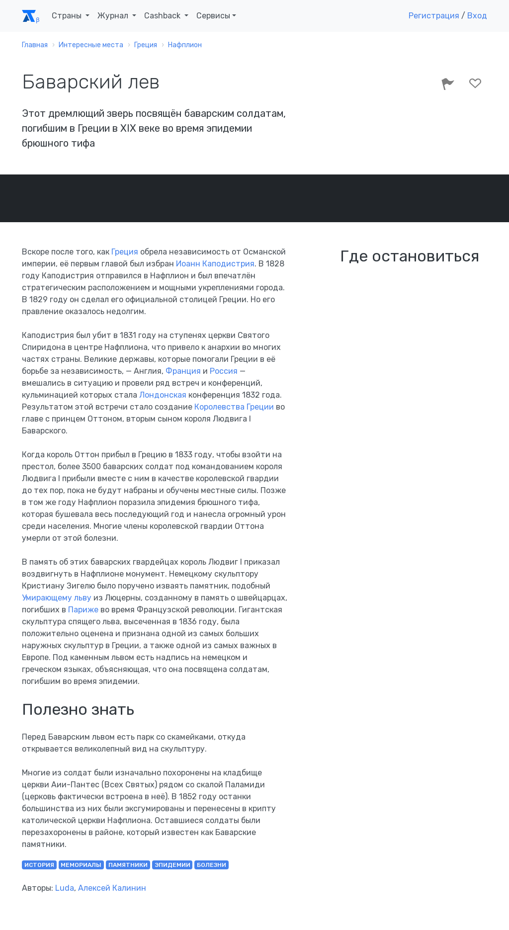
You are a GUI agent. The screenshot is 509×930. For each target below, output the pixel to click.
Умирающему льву (56, 597)
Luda (64, 888)
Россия (224, 371)
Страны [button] (68, 15)
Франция (183, 371)
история (39, 864)
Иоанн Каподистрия (215, 263)
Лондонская (162, 395)
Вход (477, 15)
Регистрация (434, 15)
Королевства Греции (234, 407)
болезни (211, 864)
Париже (83, 609)
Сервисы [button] (213, 15)
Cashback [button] (163, 15)
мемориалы (81, 864)
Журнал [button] (113, 15)
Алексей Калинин (112, 888)
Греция (124, 251)
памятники (128, 864)
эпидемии (172, 864)
